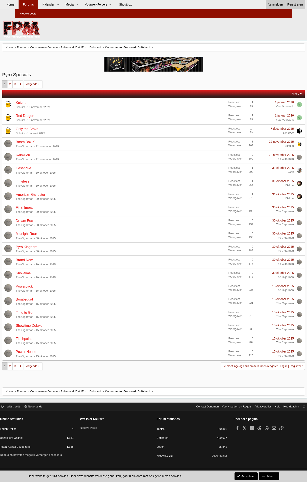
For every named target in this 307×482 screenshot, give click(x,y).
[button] (73, 4)
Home (25, 4)
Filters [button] (279, 94)
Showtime (39, 274)
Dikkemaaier (211, 456)
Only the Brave (43, 130)
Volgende (47, 85)
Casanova (39, 169)
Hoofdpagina (274, 407)
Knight (36, 103)
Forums (43, 4)
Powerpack (40, 287)
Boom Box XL (42, 143)
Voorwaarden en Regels (220, 407)
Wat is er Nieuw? (100, 419)
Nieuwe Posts (96, 427)
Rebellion (39, 156)
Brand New (40, 261)
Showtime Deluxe (45, 326)
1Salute (273, 186)
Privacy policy (245, 407)
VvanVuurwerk (269, 107)
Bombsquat (40, 300)
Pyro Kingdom (42, 248)
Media (84, 4)
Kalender (63, 4)
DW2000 (272, 133)
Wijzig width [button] (31, 407)
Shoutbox (140, 4)
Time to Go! (40, 313)
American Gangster (46, 195)
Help (260, 407)
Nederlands (50, 407)
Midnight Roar (42, 235)
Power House (42, 353)
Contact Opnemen (190, 407)
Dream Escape (43, 222)
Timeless (38, 182)
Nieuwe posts (28, 13)
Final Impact (41, 208)
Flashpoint (40, 340)
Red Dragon (41, 117)
